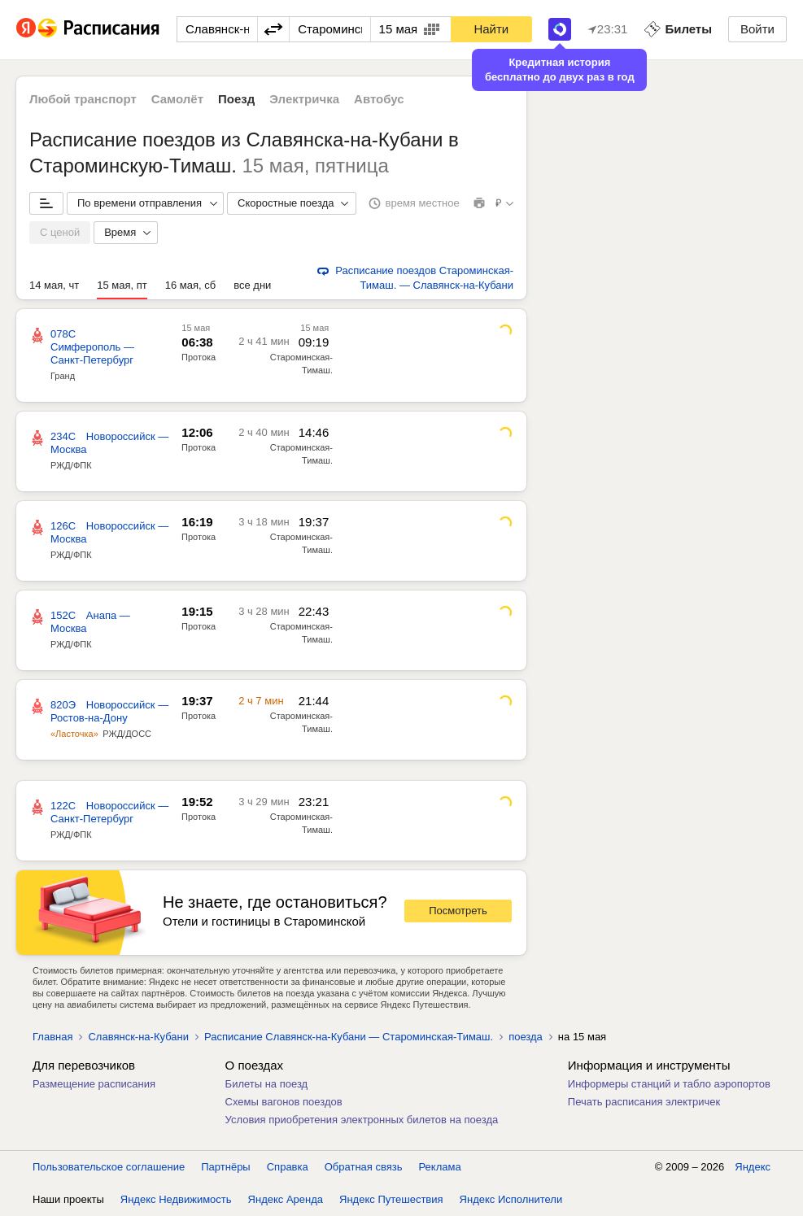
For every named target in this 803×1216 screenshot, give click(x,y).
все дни (252, 285)
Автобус (379, 99)
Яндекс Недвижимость (176, 1199)
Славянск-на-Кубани (138, 1037)
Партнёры (225, 1167)
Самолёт (177, 99)
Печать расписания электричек (644, 1102)
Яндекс (752, 1167)
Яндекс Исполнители (511, 1199)
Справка (287, 1167)
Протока (198, 357)
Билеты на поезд (266, 1084)
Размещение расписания (94, 1084)
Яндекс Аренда (285, 1199)
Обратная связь (364, 1167)
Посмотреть (458, 910)
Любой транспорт (83, 99)
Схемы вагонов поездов (284, 1102)
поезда (525, 1037)
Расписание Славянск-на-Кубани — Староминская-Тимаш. (348, 1037)
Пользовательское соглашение (109, 1167)
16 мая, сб (190, 285)
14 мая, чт (54, 285)
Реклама (440, 1167)
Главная (52, 1037)
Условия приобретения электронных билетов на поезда (362, 1120)
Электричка (304, 99)
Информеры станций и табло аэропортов (669, 1084)
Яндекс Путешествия (391, 1199)
